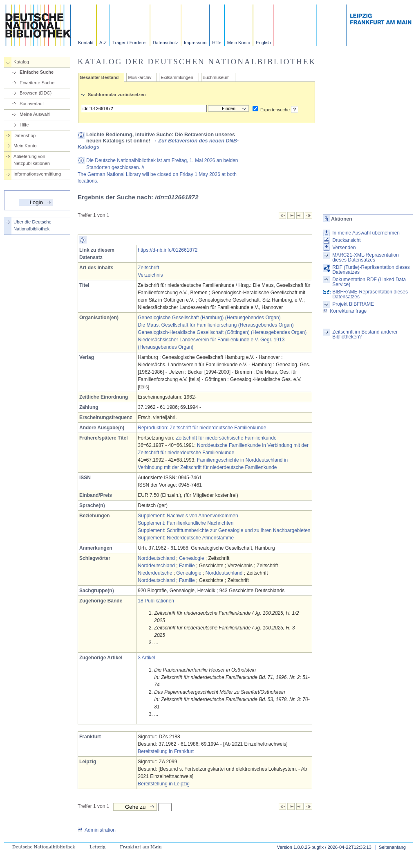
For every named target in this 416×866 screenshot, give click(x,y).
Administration (97, 830)
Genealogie (191, 558)
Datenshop (24, 135)
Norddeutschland (156, 558)
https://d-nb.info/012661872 (167, 250)
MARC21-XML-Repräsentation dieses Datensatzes (365, 257)
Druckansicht (346, 240)
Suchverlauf (32, 103)
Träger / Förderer (129, 42)
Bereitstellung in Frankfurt (166, 751)
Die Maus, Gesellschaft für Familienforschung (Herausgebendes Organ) (216, 325)
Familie (187, 565)
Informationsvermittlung (37, 173)
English (263, 42)
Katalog (21, 61)
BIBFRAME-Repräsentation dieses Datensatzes (370, 294)
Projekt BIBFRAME (353, 304)
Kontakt (86, 42)
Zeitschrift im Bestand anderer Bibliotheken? (365, 334)
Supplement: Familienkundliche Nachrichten (185, 523)
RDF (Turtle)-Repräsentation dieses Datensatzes (371, 269)
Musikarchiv (139, 77)
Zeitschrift (148, 268)
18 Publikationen (156, 601)
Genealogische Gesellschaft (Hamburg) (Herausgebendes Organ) (209, 317)
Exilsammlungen (177, 77)
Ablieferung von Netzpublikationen (31, 160)
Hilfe (216, 42)
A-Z (103, 42)
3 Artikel (146, 658)
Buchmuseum (216, 77)
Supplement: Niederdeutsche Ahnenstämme (186, 538)
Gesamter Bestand (99, 77)
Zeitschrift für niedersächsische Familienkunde (226, 438)
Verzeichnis (150, 275)
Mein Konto (238, 42)
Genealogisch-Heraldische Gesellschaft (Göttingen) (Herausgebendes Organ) (222, 332)
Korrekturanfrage (345, 311)
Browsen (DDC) (35, 92)
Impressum (195, 42)
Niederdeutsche (155, 573)
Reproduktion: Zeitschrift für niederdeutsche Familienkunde (202, 428)
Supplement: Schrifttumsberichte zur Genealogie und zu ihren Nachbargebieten (224, 530)
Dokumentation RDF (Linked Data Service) (369, 282)
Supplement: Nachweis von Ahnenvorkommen (188, 516)
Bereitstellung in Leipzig (164, 784)
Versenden (344, 247)
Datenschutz (165, 42)
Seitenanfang (392, 847)
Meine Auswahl (35, 114)
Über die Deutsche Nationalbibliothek (32, 225)
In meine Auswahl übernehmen (366, 233)
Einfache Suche (37, 72)
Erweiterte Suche (37, 82)
